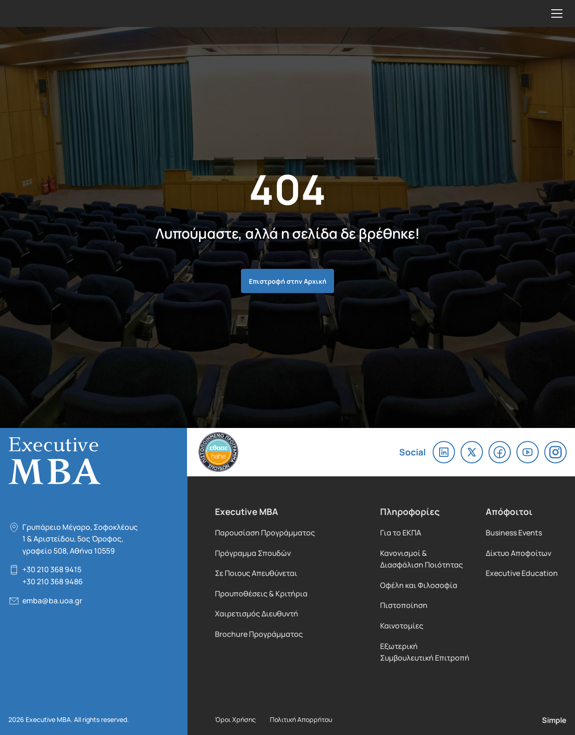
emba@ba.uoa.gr (52, 600)
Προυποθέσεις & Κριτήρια (261, 593)
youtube (527, 452)
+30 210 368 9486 (52, 581)
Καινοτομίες (401, 625)
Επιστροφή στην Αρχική (288, 281)
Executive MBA (70, 13)
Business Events (514, 532)
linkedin (444, 452)
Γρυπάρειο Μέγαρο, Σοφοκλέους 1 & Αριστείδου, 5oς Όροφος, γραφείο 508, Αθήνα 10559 (80, 538)
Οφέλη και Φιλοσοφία (418, 585)
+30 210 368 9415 (51, 569)
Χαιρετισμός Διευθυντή (256, 613)
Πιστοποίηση (404, 605)
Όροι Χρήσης (235, 719)
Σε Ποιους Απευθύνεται (256, 573)
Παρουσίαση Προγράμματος (265, 532)
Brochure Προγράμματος (259, 633)
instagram (555, 452)
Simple (554, 719)
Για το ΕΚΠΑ (400, 532)
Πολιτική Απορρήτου (301, 719)
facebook (499, 452)
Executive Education (522, 573)
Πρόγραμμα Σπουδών (253, 553)
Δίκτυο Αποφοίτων (518, 553)
